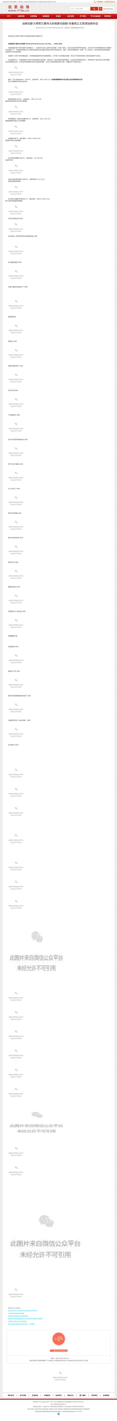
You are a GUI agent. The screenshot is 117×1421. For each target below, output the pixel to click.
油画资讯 (67, 28)
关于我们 (83, 16)
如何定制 (70, 16)
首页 (8, 16)
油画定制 (21, 16)
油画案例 (45, 16)
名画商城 (33, 16)
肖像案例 (47, 1395)
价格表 (58, 16)
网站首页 (11, 1395)
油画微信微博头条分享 (77, 28)
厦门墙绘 (82, 1395)
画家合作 (70, 1395)
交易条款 (35, 1395)
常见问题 (23, 1395)
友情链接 (106, 1395)
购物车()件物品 (108, 9)
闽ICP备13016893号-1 (58, 1406)
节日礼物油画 (95, 16)
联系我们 (107, 16)
